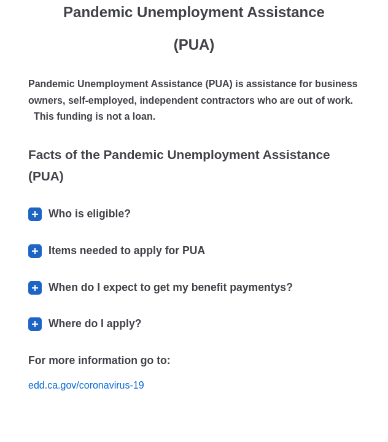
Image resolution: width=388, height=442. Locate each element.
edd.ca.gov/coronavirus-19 (86, 385)
